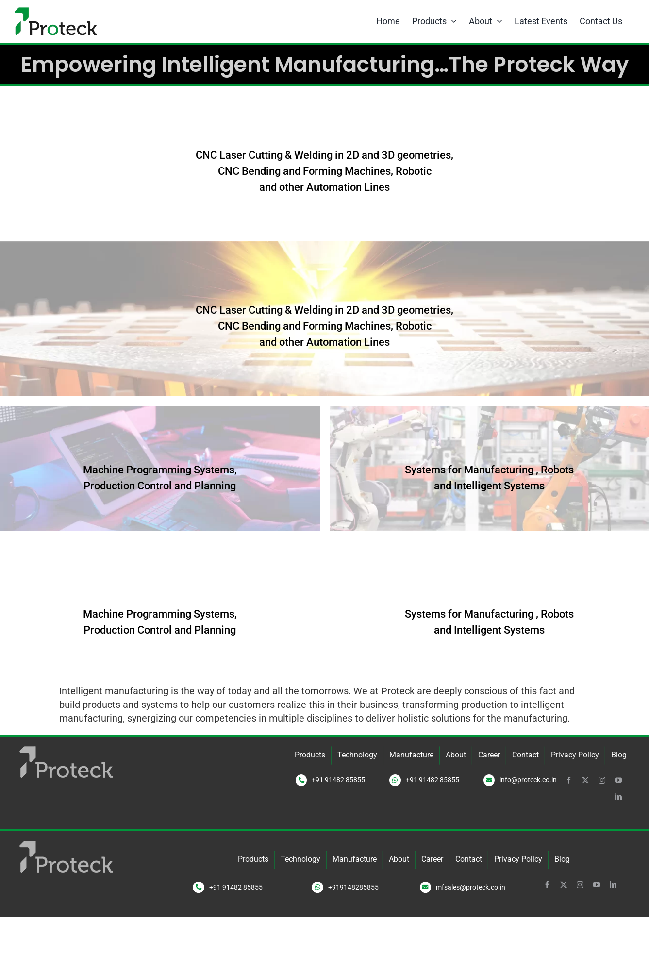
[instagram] (602, 780)
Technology (357, 754)
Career (489, 754)
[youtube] (618, 780)
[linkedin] (618, 796)
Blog (619, 754)
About (456, 754)
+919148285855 (353, 887)
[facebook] (569, 780)
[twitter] (585, 780)
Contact (525, 754)
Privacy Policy (575, 754)
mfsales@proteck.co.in (470, 887)
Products (310, 754)
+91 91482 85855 (338, 780)
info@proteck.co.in (528, 780)
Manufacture (411, 754)
